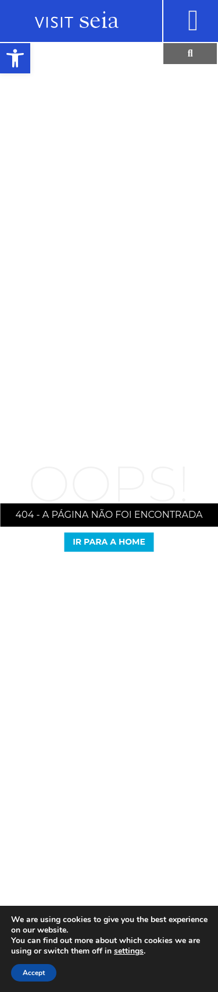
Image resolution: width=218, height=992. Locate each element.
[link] (15, 58)
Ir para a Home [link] (109, 541)
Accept (34, 972)
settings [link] (129, 950)
